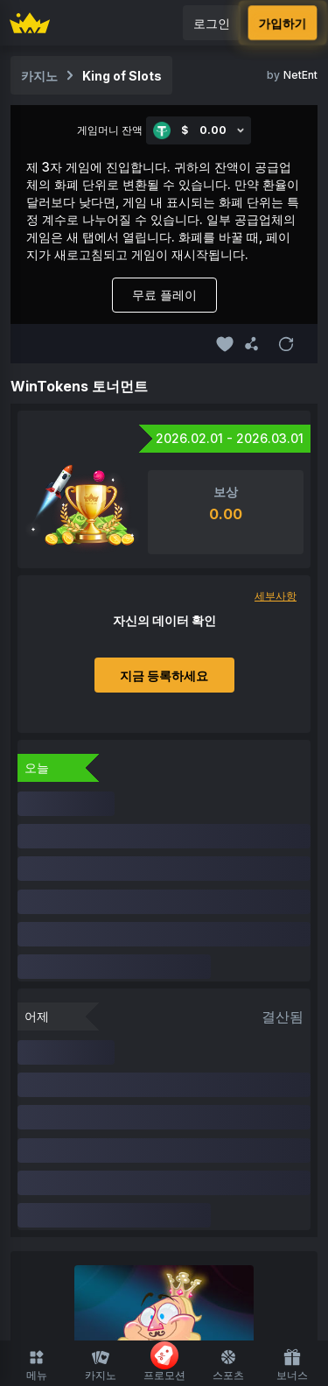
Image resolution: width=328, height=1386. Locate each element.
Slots (118, 1147)
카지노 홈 (62, 1114)
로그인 (211, 23)
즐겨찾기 (126, 1114)
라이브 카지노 (186, 1147)
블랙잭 (131, 1180)
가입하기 (283, 23)
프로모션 (164, 1361)
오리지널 (64, 1147)
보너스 (292, 1365)
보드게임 (263, 1147)
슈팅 (86, 1180)
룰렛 (176, 1180)
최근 (177, 1114)
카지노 (100, 1365)
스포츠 (228, 1365)
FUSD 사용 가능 (248, 1114)
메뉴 (36, 1365)
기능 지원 (228, 1180)
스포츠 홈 (164, 1263)
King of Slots (122, 75)
